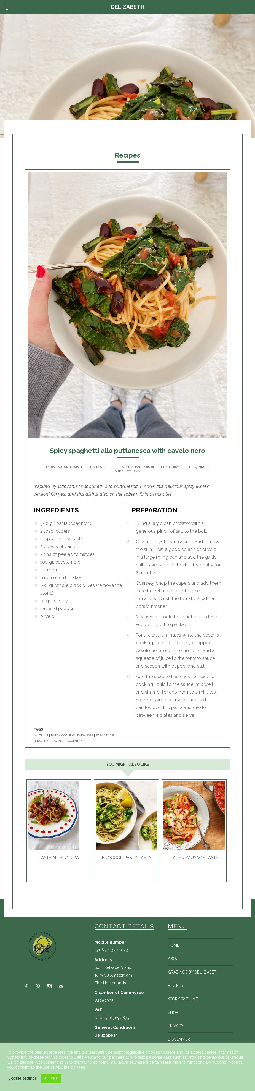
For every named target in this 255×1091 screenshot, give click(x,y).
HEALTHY (41, 740)
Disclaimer (179, 1039)
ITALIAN (56, 740)
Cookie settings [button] (22, 1078)
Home (173, 945)
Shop (173, 1012)
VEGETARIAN (74, 740)
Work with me (183, 999)
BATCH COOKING (62, 735)
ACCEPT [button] (50, 1078)
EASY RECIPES (105, 735)
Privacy (176, 1026)
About (174, 958)
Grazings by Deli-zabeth (193, 972)
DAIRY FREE (85, 735)
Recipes (175, 985)
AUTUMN (41, 735)
